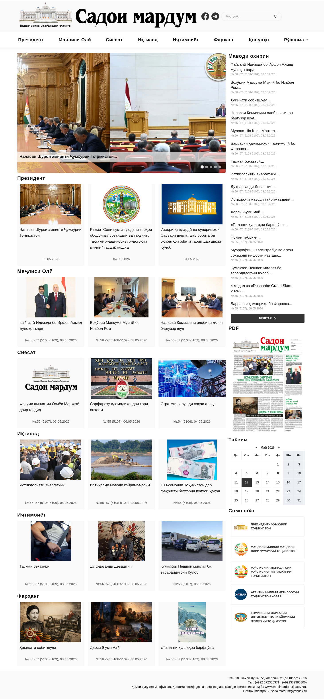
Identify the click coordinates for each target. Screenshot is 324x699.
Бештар (267, 318)
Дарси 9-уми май (104, 648)
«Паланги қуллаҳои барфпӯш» (188, 648)
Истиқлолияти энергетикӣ (42, 485)
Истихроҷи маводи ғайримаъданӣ (120, 485)
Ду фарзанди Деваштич (111, 566)
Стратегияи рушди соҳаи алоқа (188, 404)
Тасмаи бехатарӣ (35, 566)
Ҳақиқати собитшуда (38, 648)
